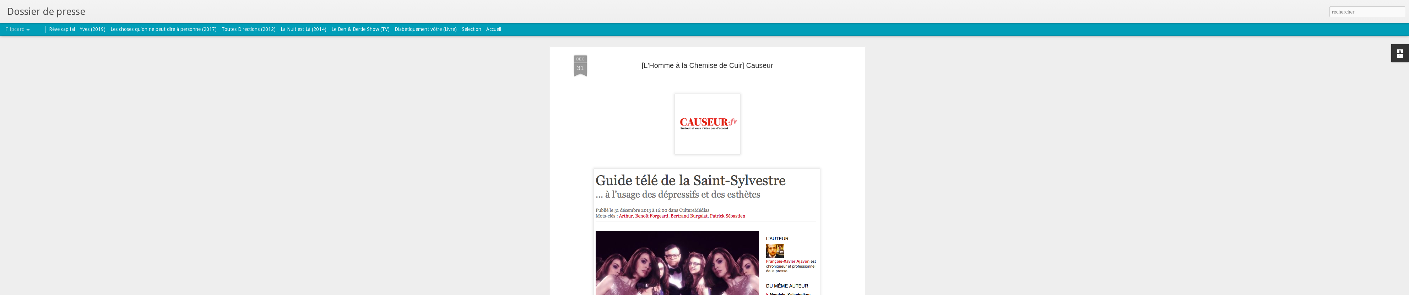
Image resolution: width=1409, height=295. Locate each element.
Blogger (727, 291)
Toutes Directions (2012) (249, 29)
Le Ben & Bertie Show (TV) (360, 29)
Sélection (471, 29)
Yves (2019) (92, 29)
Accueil (493, 29)
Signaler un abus (750, 291)
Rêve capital (62, 29)
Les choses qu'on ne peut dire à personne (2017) (163, 29)
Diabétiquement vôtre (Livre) (426, 29)
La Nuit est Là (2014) (303, 29)
